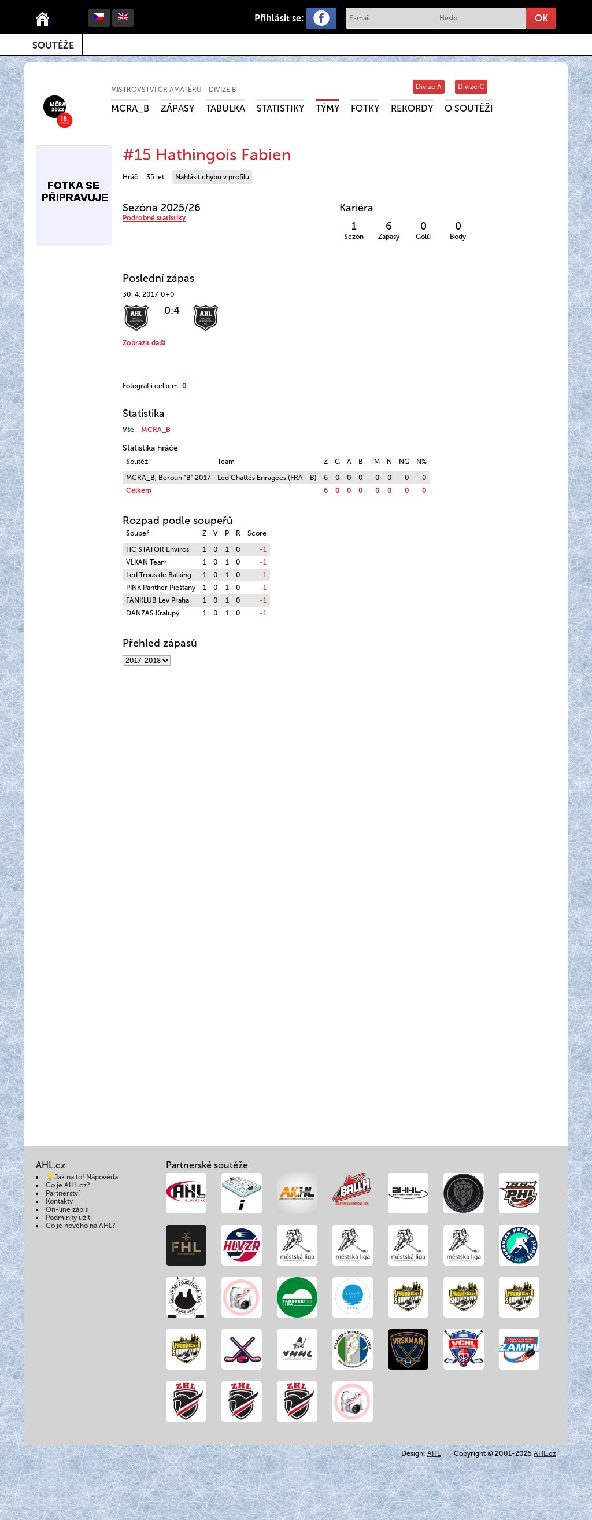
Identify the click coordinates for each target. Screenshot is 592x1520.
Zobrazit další (144, 343)
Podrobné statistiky (154, 218)
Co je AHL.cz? (68, 1185)
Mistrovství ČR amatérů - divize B (173, 90)
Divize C (471, 87)
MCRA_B (130, 108)
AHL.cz (545, 1453)
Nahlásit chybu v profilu (212, 177)
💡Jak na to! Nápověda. (83, 1177)
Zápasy (177, 108)
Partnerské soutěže (207, 1165)
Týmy (327, 108)
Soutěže (53, 45)
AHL (434, 1453)
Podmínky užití (69, 1217)
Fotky (365, 108)
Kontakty (59, 1201)
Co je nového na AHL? (81, 1226)
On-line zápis (67, 1209)
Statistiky (280, 108)
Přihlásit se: (279, 18)
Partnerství (63, 1193)
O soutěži (469, 108)
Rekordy (412, 108)
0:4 (172, 310)
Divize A (429, 87)
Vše (128, 430)
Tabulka (225, 108)
